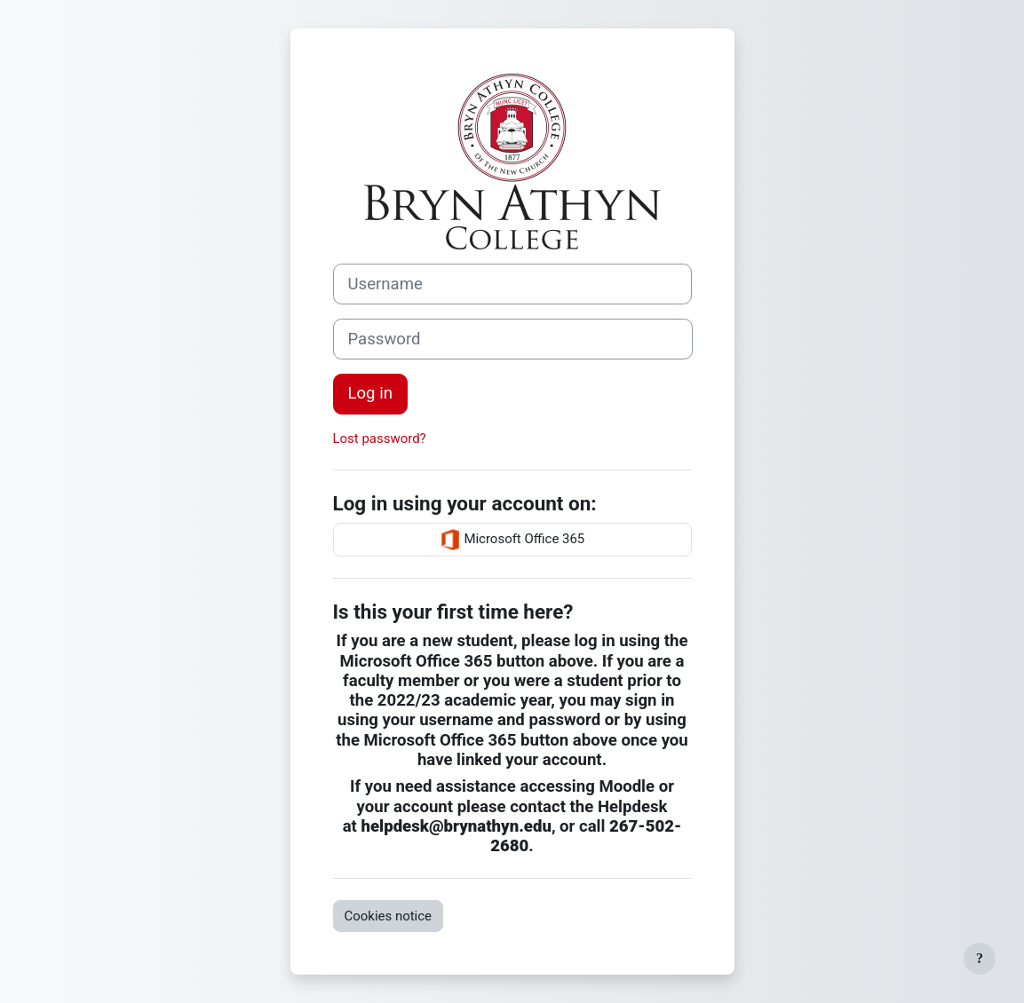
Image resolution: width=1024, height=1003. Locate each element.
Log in (370, 393)
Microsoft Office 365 (512, 539)
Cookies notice (389, 916)
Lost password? (379, 438)
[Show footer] (980, 959)
